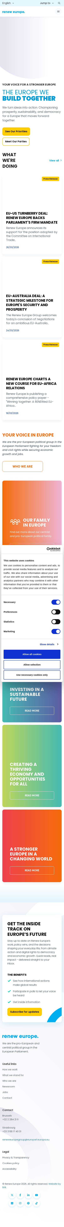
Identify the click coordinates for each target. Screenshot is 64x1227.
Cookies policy (10, 1163)
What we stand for (13, 1075)
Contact (7, 1097)
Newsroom (8, 1086)
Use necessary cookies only (32, 674)
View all (55, 160)
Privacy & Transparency (15, 1157)
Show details (47, 644)
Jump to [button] (45, 3)
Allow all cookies (32, 654)
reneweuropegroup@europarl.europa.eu (25, 1139)
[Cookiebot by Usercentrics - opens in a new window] (46, 549)
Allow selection (31, 664)
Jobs (5, 1092)
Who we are (23, 466)
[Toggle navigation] (58, 11)
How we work (9, 1069)
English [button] (6, 3)
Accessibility (9, 1168)
